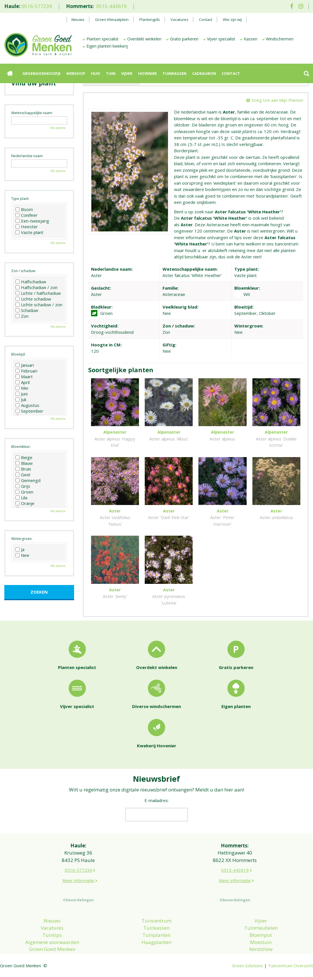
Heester (27, 227)
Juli (21, 399)
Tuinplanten (156, 935)
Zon (22, 316)
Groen (24, 492)
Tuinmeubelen (261, 928)
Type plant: (20, 198)
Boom (24, 209)
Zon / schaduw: (23, 270)
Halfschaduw (31, 282)
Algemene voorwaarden (52, 942)
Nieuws (52, 921)
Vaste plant (29, 232)
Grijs (23, 486)
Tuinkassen (156, 928)
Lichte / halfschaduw (38, 293)
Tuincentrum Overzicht (290, 965)
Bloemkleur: (21, 446)
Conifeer (27, 215)
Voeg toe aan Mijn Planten (277, 100)
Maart (24, 377)
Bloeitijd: (18, 354)
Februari (26, 371)
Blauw (24, 463)
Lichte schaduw (33, 299)
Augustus (27, 405)
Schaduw (27, 310)
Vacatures (52, 928)
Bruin (23, 469)
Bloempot (261, 935)
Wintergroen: (21, 538)
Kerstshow (261, 949)
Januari (25, 365)
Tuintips (52, 935)
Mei (22, 388)
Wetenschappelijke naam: (32, 112)
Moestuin (261, 942)
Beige (24, 457)
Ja (20, 549)
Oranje (25, 503)
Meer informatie (78, 880)
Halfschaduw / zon (36, 287)
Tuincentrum (156, 921)
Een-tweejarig (32, 221)
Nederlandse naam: (27, 155)
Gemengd (28, 480)
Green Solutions (247, 965)
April (23, 382)
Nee (22, 555)
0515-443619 (111, 6)
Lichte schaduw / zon (39, 305)
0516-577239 (37, 6)
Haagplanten (156, 942)
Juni (22, 394)
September (29, 411)
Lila (21, 498)
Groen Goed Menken (52, 949)
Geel (23, 475)
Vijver (260, 921)
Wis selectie (58, 128)
